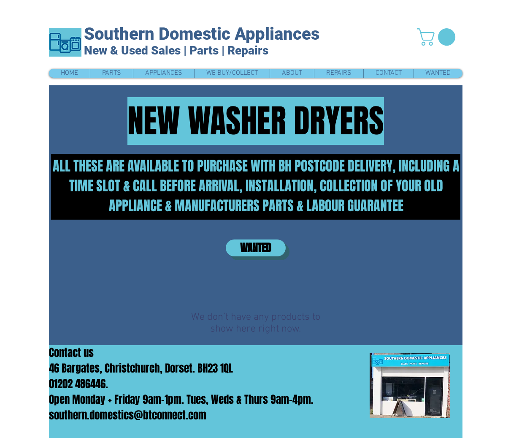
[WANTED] (256, 247)
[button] (438, 37)
